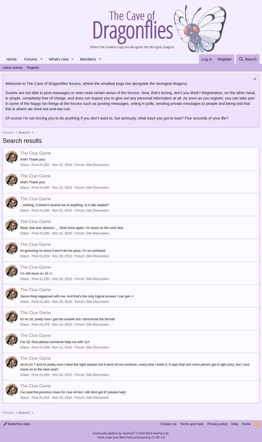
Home (11, 59)
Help (235, 424)
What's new (59, 59)
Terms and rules (192, 424)
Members (88, 59)
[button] (41, 59)
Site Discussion (97, 165)
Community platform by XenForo (131, 433)
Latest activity (13, 67)
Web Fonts (126, 437)
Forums (30, 59)
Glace (24, 165)
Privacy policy (218, 424)
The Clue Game (35, 153)
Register (33, 67)
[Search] (247, 59)
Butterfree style (17, 424)
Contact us (168, 424)
